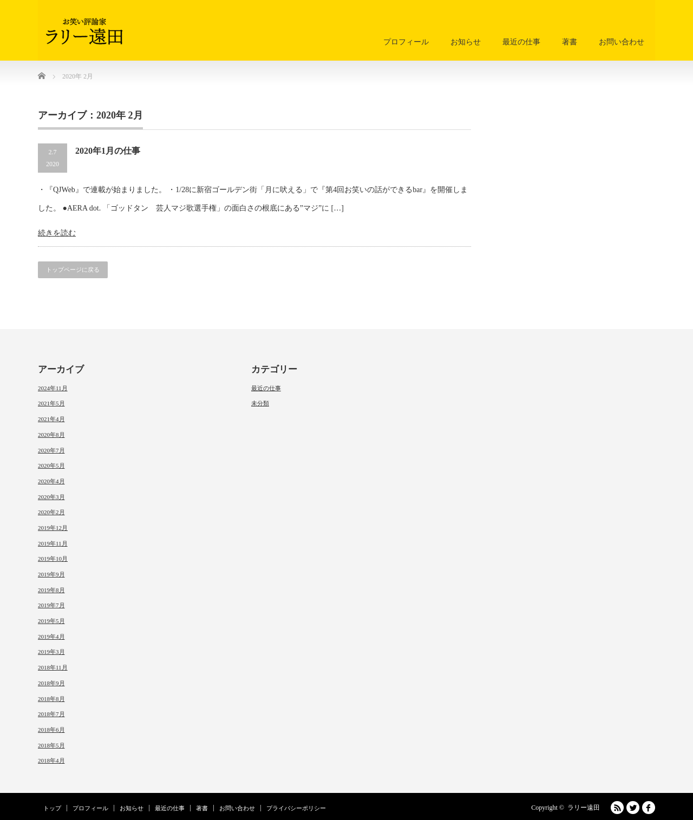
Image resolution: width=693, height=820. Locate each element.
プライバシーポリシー (296, 808)
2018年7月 (51, 714)
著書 (569, 42)
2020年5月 (51, 465)
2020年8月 (51, 434)
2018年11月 (53, 667)
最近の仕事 (521, 42)
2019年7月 (51, 605)
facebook (648, 807)
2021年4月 (51, 419)
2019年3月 (51, 651)
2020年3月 (51, 497)
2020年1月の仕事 (107, 150)
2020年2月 (51, 512)
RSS (617, 807)
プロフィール (406, 42)
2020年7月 (51, 450)
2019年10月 (53, 558)
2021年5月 (51, 403)
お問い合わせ (621, 42)
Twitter (632, 807)
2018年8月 (51, 699)
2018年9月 (51, 683)
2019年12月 (53, 527)
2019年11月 (53, 543)
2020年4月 (51, 481)
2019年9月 (51, 574)
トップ (52, 808)
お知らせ (465, 42)
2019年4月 (51, 636)
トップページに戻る (73, 269)
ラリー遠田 (583, 807)
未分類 (260, 403)
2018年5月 (51, 745)
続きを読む (57, 233)
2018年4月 (51, 760)
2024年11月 (53, 388)
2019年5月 (51, 621)
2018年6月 (51, 729)
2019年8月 (51, 590)
